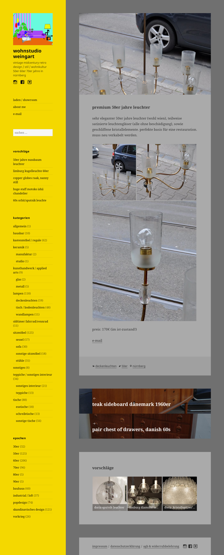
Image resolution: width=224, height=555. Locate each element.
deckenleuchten (26, 300)
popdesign (20, 502)
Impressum (99, 546)
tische (17, 400)
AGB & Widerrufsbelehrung (161, 546)
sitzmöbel (19, 333)
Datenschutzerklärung (125, 546)
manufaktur (24, 254)
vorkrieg (19, 516)
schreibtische (25, 414)
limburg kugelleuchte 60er (31, 171)
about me (19, 107)
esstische (22, 407)
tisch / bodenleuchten (30, 307)
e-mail (17, 114)
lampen (18, 293)
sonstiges (19, 368)
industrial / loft (23, 495)
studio (20, 261)
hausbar (18, 233)
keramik (18, 247)
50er (16, 453)
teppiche (22, 393)
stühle (20, 361)
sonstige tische (25, 421)
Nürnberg (139, 366)
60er (16, 460)
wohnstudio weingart (27, 53)
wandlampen (25, 314)
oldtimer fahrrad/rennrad (30, 321)
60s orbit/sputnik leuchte (29, 200)
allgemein (19, 226)
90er (16, 481)
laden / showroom (25, 100)
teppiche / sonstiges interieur (32, 375)
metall (20, 286)
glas (18, 279)
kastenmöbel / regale (27, 240)
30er (16, 446)
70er (16, 467)
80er (16, 474)
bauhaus (18, 488)
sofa (18, 347)
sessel (20, 340)
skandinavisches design (28, 509)
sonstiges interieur (28, 386)
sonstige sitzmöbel (28, 354)
